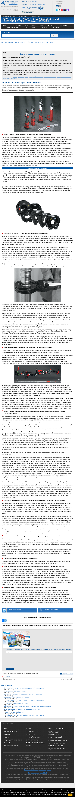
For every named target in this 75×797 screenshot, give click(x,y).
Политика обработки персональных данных (37, 770)
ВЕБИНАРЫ (30, 731)
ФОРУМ (5, 26)
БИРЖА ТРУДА (30, 734)
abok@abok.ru (59, 3)
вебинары (17, 26)
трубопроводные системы (36, 77)
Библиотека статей (56, 728)
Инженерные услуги (11, 746)
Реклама (32, 21)
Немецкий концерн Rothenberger (14, 712)
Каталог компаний (55, 737)
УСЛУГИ (44, 27)
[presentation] (13, 661)
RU (57, 6)
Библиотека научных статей (18, 42)
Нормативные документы (58, 740)
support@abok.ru (60, 1)
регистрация (24, 16)
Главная (4, 42)
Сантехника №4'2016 (37, 42)
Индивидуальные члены (46, 19)
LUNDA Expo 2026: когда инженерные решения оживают (22, 709)
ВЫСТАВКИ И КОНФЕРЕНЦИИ (35, 743)
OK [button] (70, 794)
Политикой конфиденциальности (56, 794)
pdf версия (7, 676)
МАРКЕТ (34, 27)
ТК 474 (25, 27)
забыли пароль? (36, 16)
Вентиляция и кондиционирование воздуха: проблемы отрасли (24, 688)
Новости (26, 19)
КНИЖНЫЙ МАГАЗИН (33, 737)
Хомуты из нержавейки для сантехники (16, 703)
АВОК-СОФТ (63, 26)
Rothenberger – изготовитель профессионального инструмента (24, 715)
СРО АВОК (55, 27)
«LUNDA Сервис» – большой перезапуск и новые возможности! (24, 700)
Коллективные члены (14, 21)
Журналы (15, 19)
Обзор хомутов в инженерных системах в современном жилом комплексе (27, 706)
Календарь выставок (56, 746)
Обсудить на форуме (67, 673)
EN (60, 6)
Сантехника (50, 42)
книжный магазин (47, 26)
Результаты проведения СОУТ (37, 773)
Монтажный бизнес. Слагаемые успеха (16, 697)
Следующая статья (65, 679)
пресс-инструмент (23, 77)
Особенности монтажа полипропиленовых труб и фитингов (23, 694)
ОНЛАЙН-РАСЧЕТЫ (32, 740)
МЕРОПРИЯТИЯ (12, 27)
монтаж (15, 77)
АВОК (5, 19)
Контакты (44, 21)
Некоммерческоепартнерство (11, 3)
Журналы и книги (10, 731)
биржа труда (30, 26)
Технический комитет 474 (58, 743)
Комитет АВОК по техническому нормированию (55, 733)
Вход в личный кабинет (10, 16)
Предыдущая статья (10, 679)
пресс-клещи (13, 78)
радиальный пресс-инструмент (52, 77)
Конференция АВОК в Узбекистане (15, 691)
